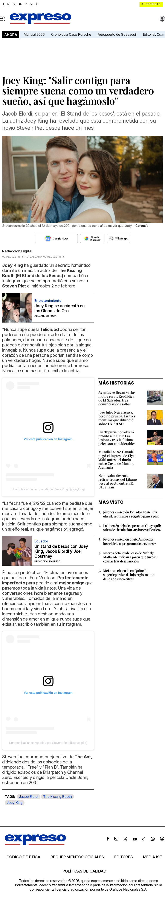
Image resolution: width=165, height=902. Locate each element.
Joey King (14, 802)
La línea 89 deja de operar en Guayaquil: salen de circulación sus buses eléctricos (132, 527)
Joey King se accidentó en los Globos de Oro (59, 308)
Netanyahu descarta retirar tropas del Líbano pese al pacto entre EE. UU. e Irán (117, 481)
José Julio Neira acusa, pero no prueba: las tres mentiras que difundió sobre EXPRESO (116, 418)
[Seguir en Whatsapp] (118, 238)
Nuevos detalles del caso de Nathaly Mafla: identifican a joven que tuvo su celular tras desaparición (130, 557)
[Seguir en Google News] (56, 238)
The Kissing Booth (57, 796)
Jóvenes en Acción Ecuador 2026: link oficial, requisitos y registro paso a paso (131, 514)
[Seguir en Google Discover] (92, 238)
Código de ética (23, 857)
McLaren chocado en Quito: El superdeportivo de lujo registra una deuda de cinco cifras (128, 574)
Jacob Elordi (28, 796)
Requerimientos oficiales (77, 857)
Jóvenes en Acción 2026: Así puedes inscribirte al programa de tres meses (129, 541)
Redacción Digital (17, 251)
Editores (123, 857)
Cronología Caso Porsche (71, 34)
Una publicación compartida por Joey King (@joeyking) (48, 489)
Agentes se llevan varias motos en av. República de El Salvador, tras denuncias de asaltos (116, 398)
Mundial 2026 (34, 34)
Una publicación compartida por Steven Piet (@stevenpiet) (48, 742)
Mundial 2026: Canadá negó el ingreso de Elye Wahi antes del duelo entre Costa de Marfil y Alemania (116, 459)
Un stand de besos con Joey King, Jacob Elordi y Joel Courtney (61, 551)
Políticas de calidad (84, 871)
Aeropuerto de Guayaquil (117, 34)
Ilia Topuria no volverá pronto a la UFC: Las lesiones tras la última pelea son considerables (116, 438)
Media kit (152, 857)
